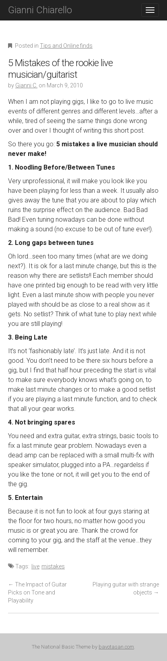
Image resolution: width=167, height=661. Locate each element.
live (35, 566)
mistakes (53, 566)
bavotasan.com (116, 647)
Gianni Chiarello (40, 10)
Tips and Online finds (66, 45)
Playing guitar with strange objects (126, 588)
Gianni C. (26, 85)
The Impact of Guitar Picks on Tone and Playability (37, 592)
